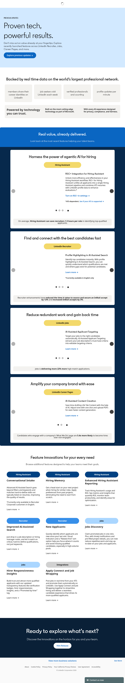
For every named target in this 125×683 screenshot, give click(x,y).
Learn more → (71, 272)
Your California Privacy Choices (65, 667)
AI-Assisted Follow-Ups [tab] (59, 287)
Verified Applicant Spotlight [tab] (59, 358)
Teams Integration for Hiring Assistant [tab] (62, 210)
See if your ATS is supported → (92, 201)
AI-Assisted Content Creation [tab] (58, 425)
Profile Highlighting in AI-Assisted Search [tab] (56, 287)
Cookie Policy (35, 667)
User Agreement (84, 667)
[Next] (112, 191)
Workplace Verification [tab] (62, 358)
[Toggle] (120, 680)
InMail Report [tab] (62, 287)
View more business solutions (62, 660)
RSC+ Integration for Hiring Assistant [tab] (56, 210)
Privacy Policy (47, 667)
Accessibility (96, 667)
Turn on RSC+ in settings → (77, 195)
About (27, 667)
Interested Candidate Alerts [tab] (61, 425)
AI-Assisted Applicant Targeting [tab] (56, 358)
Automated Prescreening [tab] (59, 210)
